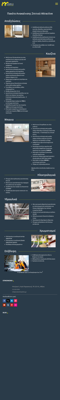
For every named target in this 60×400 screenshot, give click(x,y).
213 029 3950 (17, 290)
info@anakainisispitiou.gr (20, 292)
